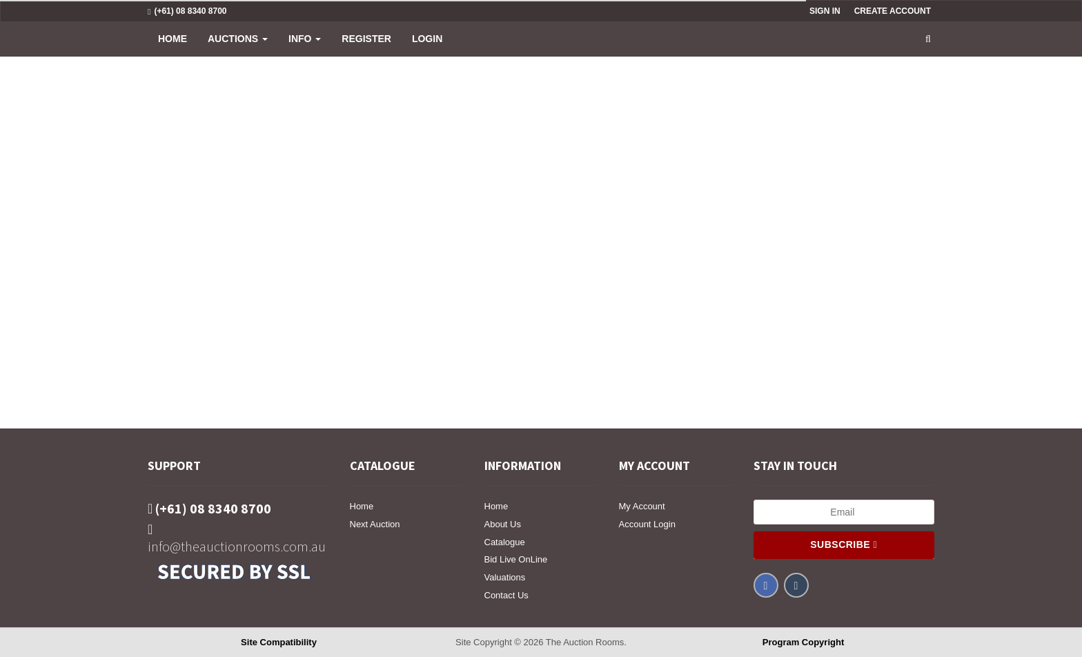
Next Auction (375, 524)
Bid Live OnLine (516, 559)
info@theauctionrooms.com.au (237, 538)
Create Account (892, 11)
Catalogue (504, 542)
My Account (642, 506)
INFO (304, 38)
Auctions (238, 38)
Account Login (647, 524)
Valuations (505, 577)
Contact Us (506, 595)
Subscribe (843, 544)
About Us (502, 524)
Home (172, 38)
